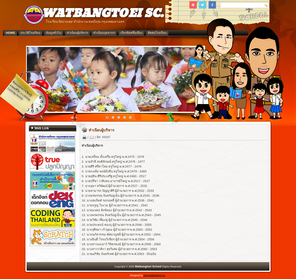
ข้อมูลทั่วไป (75, 32)
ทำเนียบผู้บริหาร (99, 32)
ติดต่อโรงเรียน (179, 32)
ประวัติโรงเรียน (53, 32)
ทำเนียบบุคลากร (126, 32)
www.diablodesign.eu (154, 275)
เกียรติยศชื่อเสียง (154, 32)
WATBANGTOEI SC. (102, 13)
